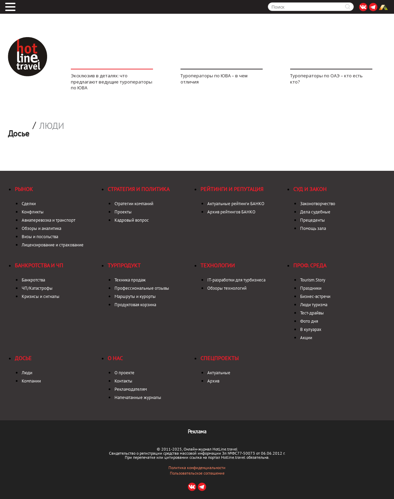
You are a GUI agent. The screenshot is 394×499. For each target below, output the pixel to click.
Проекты (123, 212)
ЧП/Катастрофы (37, 288)
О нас (115, 358)
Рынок (24, 189)
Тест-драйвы (312, 313)
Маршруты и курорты (135, 296)
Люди (51, 125)
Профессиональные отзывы (141, 288)
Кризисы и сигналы (40, 296)
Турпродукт (124, 265)
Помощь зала (313, 228)
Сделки (29, 204)
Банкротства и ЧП (39, 265)
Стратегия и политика (138, 189)
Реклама (197, 431)
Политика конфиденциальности (197, 468)
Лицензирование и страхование (53, 245)
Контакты (123, 381)
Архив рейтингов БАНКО (231, 212)
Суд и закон (310, 189)
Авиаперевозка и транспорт (48, 220)
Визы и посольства (40, 237)
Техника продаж (130, 280)
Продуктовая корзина (135, 305)
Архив (213, 381)
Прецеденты (312, 220)
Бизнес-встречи (315, 296)
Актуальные (218, 373)
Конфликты (33, 212)
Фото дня (309, 321)
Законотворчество (317, 204)
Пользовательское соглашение (197, 473)
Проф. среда (309, 265)
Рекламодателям (130, 389)
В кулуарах (310, 329)
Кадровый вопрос (131, 220)
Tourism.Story (312, 280)
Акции (306, 338)
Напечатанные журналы (137, 397)
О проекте (124, 373)
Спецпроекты (219, 358)
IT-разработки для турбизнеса (236, 280)
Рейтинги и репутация (231, 189)
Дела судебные (315, 212)
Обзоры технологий (227, 288)
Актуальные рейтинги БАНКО (235, 204)
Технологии (217, 265)
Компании (31, 381)
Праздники (310, 288)
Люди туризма (313, 305)
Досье (23, 358)
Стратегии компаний (133, 204)
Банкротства (33, 280)
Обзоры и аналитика (41, 228)
